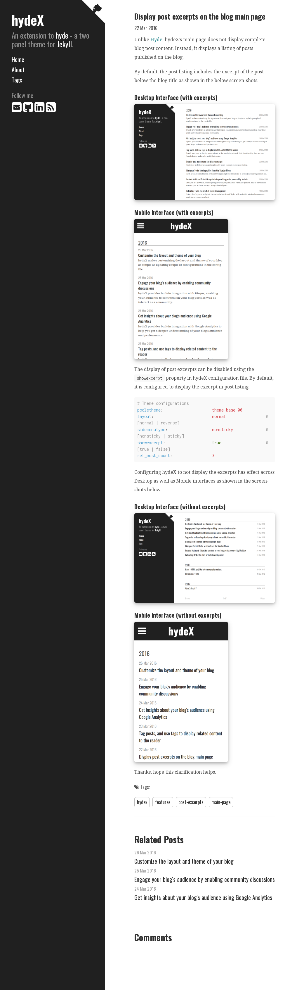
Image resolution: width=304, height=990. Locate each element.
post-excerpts (191, 802)
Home (18, 59)
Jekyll (64, 44)
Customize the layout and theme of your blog (184, 861)
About (18, 69)
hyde (62, 35)
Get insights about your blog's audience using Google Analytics (203, 897)
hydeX (28, 20)
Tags (17, 79)
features (163, 802)
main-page (220, 802)
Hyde (156, 39)
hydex (142, 802)
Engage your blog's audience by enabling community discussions (204, 879)
